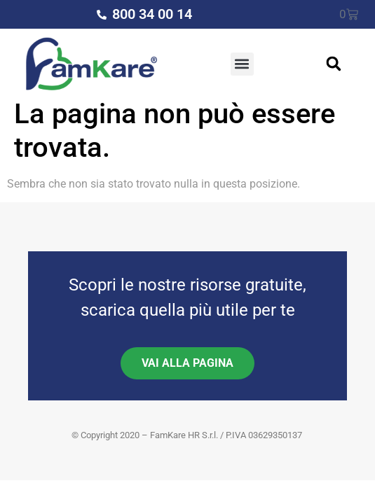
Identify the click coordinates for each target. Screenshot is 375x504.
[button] (242, 64)
